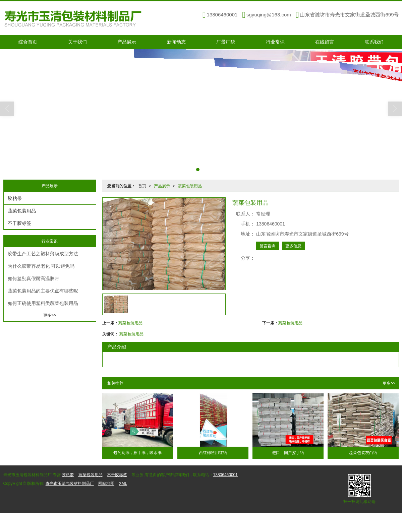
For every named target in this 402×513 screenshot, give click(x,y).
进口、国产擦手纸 (288, 452)
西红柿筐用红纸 (213, 452)
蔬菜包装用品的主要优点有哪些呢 (43, 291)
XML (123, 483)
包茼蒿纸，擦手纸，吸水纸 (137, 452)
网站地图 (106, 483)
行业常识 (275, 42)
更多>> (389, 383)
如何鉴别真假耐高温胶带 (33, 278)
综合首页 (27, 42)
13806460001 (225, 474)
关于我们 (77, 42)
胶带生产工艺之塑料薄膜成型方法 (43, 253)
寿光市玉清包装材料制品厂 (70, 483)
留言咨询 (268, 246)
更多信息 (293, 246)
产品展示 (126, 42)
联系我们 (374, 42)
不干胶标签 (19, 223)
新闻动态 (176, 42)
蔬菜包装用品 (190, 186)
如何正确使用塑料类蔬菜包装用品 (43, 303)
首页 (142, 186)
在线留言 (324, 42)
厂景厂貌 (225, 42)
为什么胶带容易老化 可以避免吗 (41, 266)
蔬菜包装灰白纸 (363, 452)
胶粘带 (15, 198)
